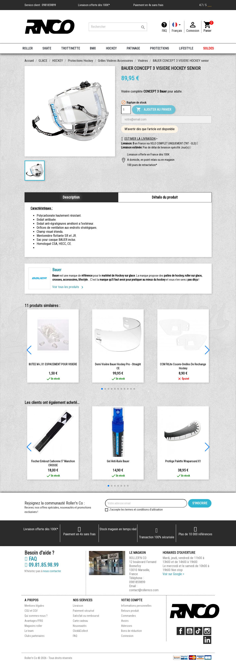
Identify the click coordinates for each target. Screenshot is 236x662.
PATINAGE (133, 48)
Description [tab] (71, 197)
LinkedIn (207, 640)
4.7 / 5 (205, 5)
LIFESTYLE (186, 48)
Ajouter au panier (153, 109)
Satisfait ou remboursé (86, 615)
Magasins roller (33, 625)
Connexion (127, 635)
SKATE (46, 48)
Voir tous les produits (68, 287)
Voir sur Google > (173, 574)
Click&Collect (80, 630)
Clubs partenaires (34, 635)
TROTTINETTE (70, 48)
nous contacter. (52, 571)
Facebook (181, 631)
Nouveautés (80, 625)
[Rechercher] (118, 27)
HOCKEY (111, 48)
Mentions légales (34, 605)
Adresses (126, 625)
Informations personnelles (136, 605)
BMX (93, 48)
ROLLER (27, 48)
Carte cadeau (80, 620)
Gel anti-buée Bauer (118, 461)
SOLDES (208, 48)
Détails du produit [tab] (165, 197)
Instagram (207, 631)
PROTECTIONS (159, 48)
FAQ (164, 31)
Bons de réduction (131, 630)
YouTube (190, 631)
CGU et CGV (31, 610)
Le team (29, 630)
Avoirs (125, 620)
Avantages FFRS (34, 620)
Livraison (78, 605)
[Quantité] (126, 109)
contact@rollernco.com (144, 590)
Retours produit (130, 610)
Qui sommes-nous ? (36, 615)
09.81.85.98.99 (42, 565)
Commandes (128, 615)
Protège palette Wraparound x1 (183, 461)
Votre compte (131, 600)
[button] (190, 147)
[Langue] (177, 27)
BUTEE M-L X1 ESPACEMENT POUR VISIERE (53, 364)
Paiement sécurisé (83, 610)
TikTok (198, 631)
